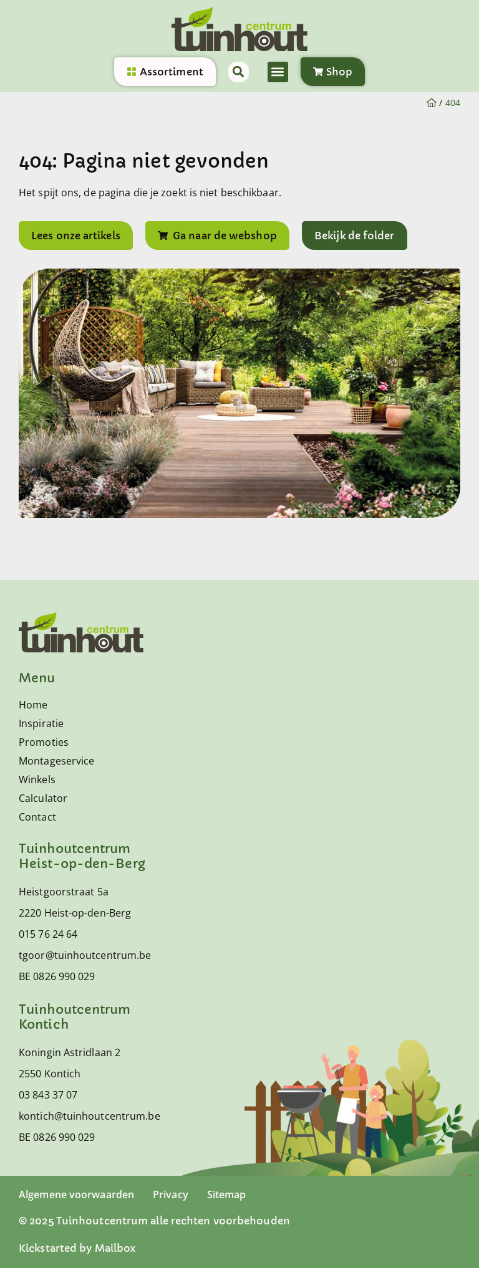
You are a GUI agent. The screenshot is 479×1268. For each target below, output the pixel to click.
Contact (37, 817)
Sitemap (226, 1194)
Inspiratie (41, 723)
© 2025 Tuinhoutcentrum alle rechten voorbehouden (154, 1220)
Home (33, 704)
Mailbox (115, 1248)
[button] (278, 72)
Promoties (44, 742)
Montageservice (56, 761)
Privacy (170, 1194)
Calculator (43, 798)
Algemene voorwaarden (76, 1194)
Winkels (37, 779)
